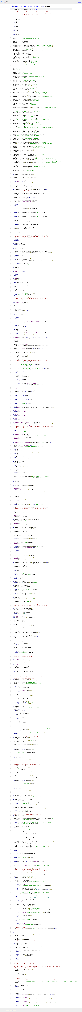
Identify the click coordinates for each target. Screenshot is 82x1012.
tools (43, 6)
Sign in (79, 2)
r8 (10, 6)
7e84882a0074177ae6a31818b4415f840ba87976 (27, 6)
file (36, 9)
